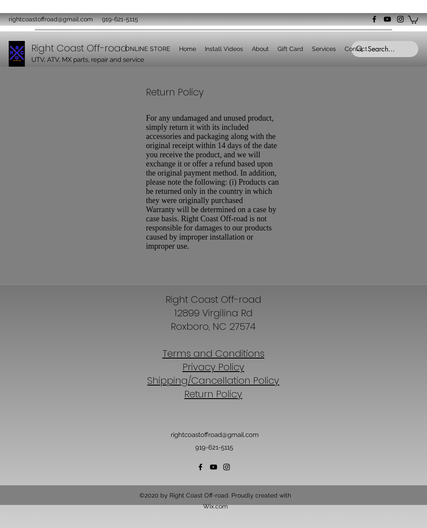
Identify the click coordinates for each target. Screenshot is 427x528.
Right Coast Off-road (213, 299)
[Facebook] (374, 19)
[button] (413, 19)
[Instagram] (400, 19)
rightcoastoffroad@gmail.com (51, 19)
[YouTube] (387, 19)
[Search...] (384, 49)
